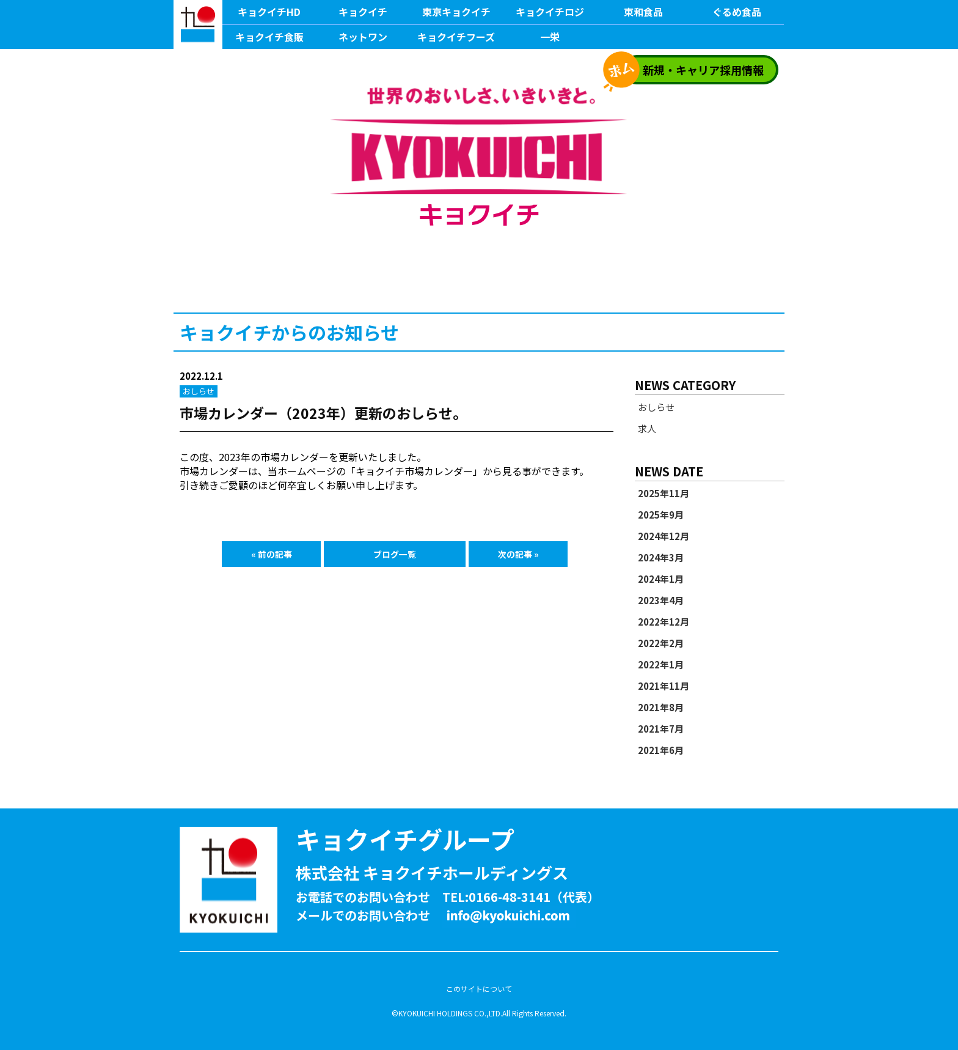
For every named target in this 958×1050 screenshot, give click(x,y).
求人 (647, 429)
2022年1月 (661, 665)
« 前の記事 (271, 553)
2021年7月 (661, 729)
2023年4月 (661, 600)
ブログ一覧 (395, 553)
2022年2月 (661, 643)
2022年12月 (663, 622)
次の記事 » (518, 553)
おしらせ (656, 407)
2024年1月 (661, 579)
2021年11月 (663, 686)
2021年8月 (661, 707)
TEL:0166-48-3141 (496, 897)
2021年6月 (661, 750)
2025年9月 (661, 515)
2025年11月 (663, 493)
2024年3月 (661, 558)
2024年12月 (663, 536)
